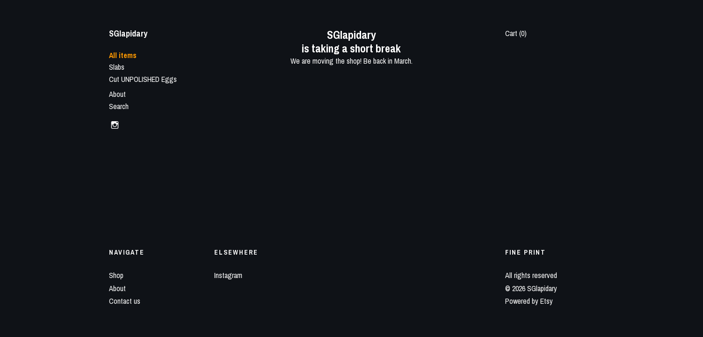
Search (119, 106)
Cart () (516, 33)
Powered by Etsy (529, 301)
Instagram (228, 275)
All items (123, 55)
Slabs (116, 67)
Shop (116, 275)
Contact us (124, 301)
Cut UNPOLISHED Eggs (143, 79)
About (117, 94)
